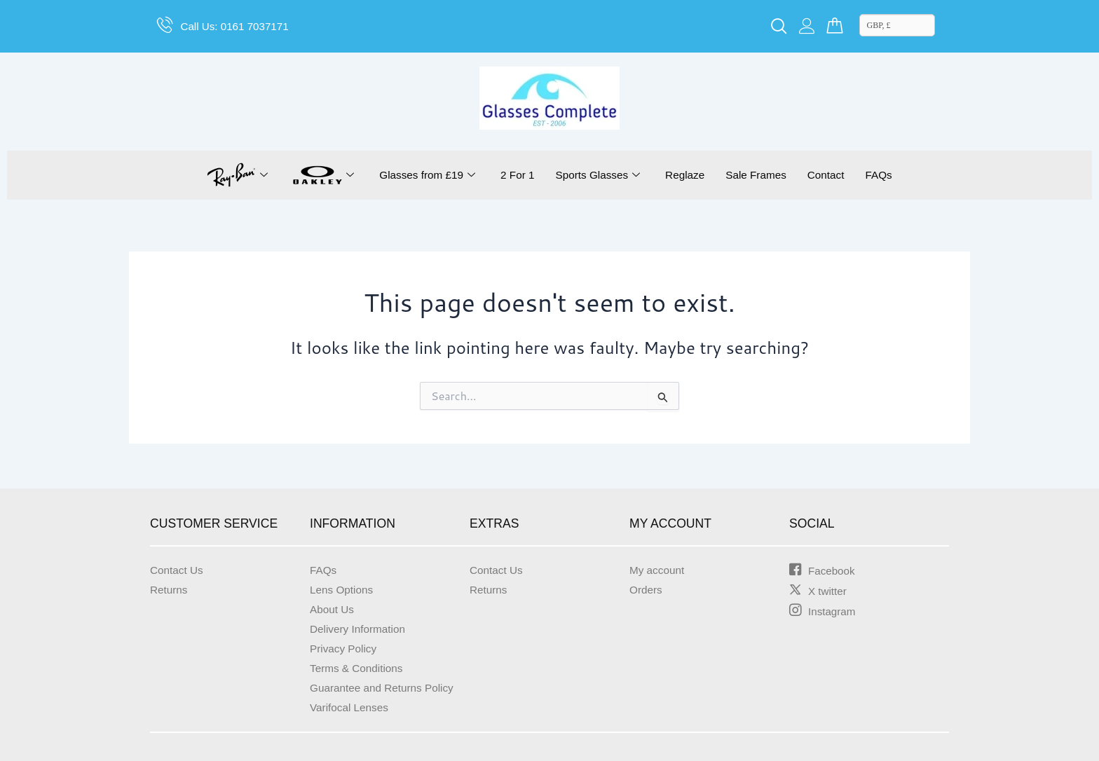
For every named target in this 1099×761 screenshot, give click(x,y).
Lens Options (343, 590)
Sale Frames (760, 175)
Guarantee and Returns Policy (385, 688)
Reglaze (686, 175)
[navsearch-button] (779, 27)
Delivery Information (359, 629)
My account (658, 570)
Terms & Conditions (358, 668)
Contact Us (177, 570)
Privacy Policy (345, 648)
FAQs (887, 175)
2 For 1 (514, 175)
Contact (831, 175)
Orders (646, 590)
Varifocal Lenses (351, 707)
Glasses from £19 (420, 175)
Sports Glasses (597, 175)
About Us (333, 609)
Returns (169, 590)
